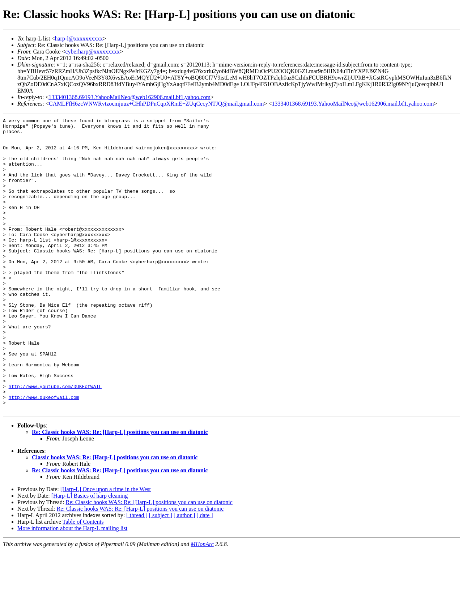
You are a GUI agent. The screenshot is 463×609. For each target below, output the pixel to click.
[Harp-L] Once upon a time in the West (105, 548)
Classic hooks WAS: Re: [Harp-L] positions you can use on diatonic (114, 516)
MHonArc (202, 603)
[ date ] (204, 574)
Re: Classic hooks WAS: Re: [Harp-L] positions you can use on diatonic (120, 490)
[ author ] (184, 574)
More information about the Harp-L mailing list (72, 587)
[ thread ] (137, 574)
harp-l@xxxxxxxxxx (79, 38)
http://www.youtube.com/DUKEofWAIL (55, 440)
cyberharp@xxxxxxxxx (92, 51)
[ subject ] (160, 574)
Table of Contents (83, 580)
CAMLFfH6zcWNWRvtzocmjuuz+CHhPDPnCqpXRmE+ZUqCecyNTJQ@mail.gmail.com (156, 104)
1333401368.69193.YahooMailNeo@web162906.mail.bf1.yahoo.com (129, 97)
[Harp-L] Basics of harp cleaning (89, 554)
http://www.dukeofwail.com (44, 453)
